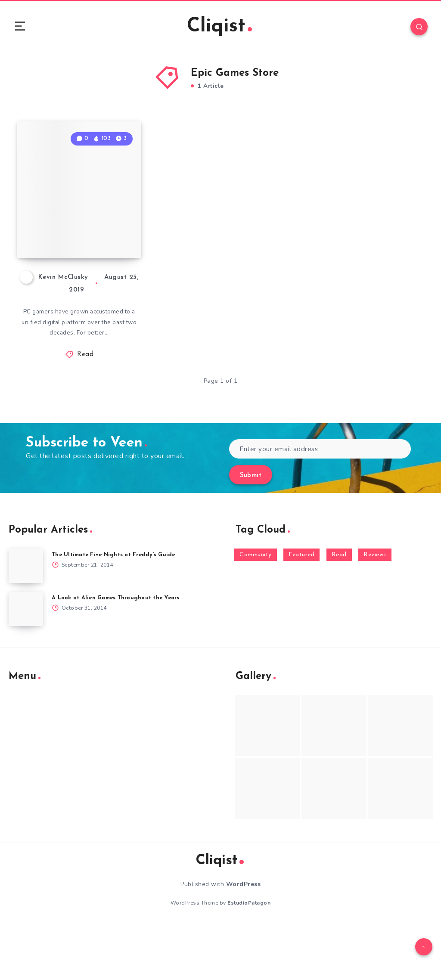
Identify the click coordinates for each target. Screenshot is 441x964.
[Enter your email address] (320, 488)
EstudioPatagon (248, 942)
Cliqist (219, 28)
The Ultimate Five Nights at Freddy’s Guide (116, 594)
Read (85, 394)
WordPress (243, 923)
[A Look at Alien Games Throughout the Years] (26, 648)
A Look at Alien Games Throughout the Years (118, 637)
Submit (250, 514)
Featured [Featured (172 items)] (301, 594)
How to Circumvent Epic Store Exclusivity (75, 259)
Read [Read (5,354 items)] (339, 594)
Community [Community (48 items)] (255, 594)
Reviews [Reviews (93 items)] (374, 594)
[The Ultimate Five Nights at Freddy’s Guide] (26, 605)
